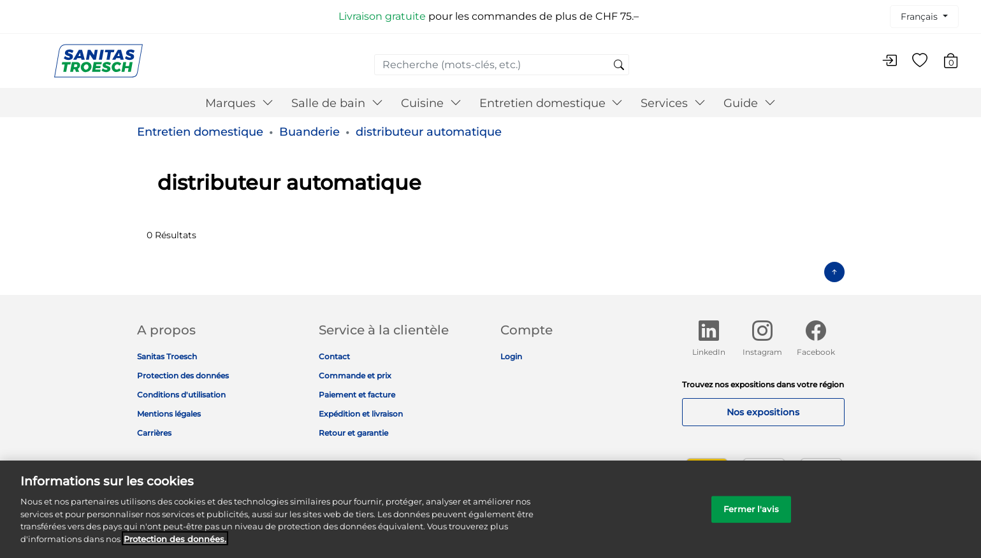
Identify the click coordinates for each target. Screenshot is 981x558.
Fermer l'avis (751, 518)
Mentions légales (169, 413)
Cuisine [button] (431, 103)
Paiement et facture (357, 394)
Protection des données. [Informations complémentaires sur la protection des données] (175, 547)
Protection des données (183, 375)
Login (511, 356)
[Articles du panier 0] (957, 63)
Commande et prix (355, 375)
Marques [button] (239, 103)
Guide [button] (749, 103)
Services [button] (673, 103)
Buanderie (309, 132)
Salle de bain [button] (337, 103)
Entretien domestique (200, 132)
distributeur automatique (429, 132)
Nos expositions (763, 412)
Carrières (154, 433)
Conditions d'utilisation (181, 394)
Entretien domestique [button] (551, 103)
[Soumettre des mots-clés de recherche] (619, 65)
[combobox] (501, 64)
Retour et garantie (353, 433)
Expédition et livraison (361, 413)
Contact (334, 356)
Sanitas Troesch (167, 356)
